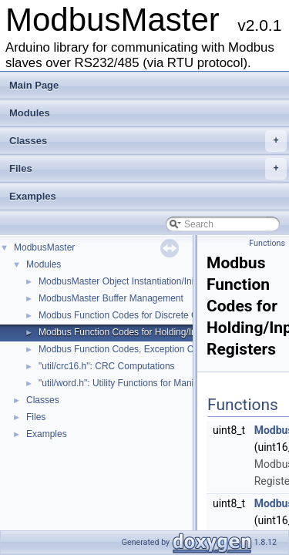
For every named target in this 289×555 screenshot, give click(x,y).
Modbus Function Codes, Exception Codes (126, 349)
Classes (148, 141)
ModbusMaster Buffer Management (111, 298)
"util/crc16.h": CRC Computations (107, 366)
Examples (32, 196)
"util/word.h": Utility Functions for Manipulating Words (147, 383)
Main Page (34, 85)
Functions (267, 243)
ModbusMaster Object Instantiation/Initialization (135, 281)
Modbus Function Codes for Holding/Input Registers (144, 332)
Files (148, 169)
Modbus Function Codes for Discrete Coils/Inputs (139, 315)
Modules (29, 113)
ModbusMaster (44, 247)
